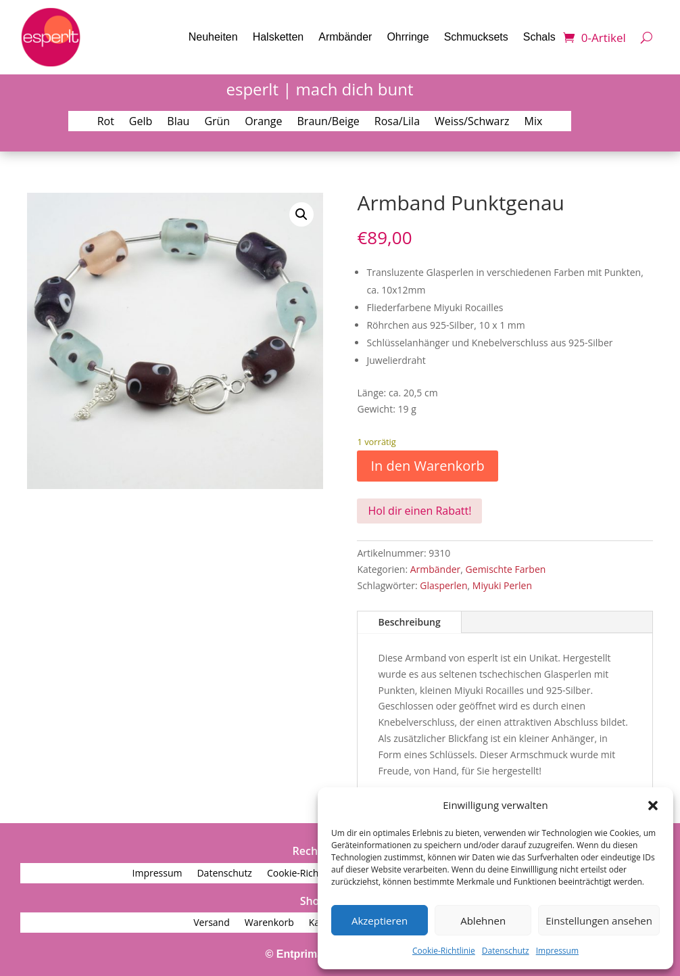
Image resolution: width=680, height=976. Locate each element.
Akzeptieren (379, 920)
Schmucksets (476, 37)
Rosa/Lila (397, 122)
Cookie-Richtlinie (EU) (313, 873)
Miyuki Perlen (502, 585)
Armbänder (345, 37)
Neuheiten (213, 37)
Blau (178, 122)
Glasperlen (443, 585)
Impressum (557, 950)
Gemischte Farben (506, 569)
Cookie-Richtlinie (443, 950)
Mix (534, 122)
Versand (211, 923)
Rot (105, 122)
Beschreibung (409, 621)
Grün (217, 122)
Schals (539, 37)
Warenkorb (269, 923)
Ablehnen (483, 920)
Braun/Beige (328, 122)
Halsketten (278, 37)
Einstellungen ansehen (598, 920)
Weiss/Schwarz (472, 122)
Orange (263, 122)
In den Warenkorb (427, 466)
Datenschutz (505, 950)
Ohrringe (408, 37)
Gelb (140, 122)
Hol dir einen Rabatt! (419, 510)
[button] (653, 805)
